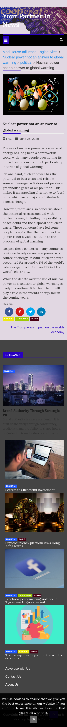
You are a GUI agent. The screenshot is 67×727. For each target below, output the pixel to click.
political (8, 319)
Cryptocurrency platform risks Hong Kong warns (32, 544)
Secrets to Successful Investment (30, 490)
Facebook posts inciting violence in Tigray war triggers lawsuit (31, 600)
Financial (9, 371)
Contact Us (13, 676)
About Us (12, 684)
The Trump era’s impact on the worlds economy (33, 656)
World (34, 319)
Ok (33, 719)
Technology (22, 319)
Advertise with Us (17, 668)
